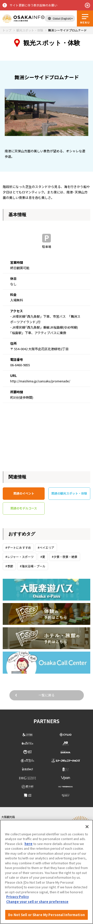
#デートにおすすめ (18, 547)
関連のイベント (23, 493)
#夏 (42, 556)
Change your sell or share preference (37, 901)
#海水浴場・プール (32, 566)
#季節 (9, 566)
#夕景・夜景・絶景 (64, 556)
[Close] (87, 826)
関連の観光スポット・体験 (69, 493)
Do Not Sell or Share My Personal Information (46, 914)
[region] (46, 872)
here (28, 843)
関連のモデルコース (23, 508)
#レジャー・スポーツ (19, 556)
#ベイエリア (46, 547)
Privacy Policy (17, 896)
